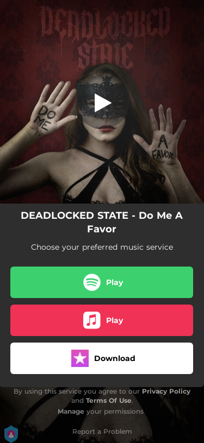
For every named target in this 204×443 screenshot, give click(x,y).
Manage (71, 411)
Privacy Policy (166, 391)
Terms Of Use (109, 400)
